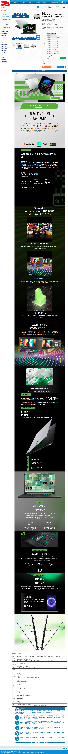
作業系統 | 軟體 (4, 52)
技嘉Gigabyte (5, 14)
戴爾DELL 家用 (5, 24)
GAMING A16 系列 (6, 16)
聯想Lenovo (5, 22)
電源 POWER (4, 48)
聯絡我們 (45, 2)
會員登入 (53, 2)
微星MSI (4, 12)
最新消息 (16, 2)
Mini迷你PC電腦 (5, 31)
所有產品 (23, 2)
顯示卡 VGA (4, 46)
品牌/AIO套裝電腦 (5, 33)
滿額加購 (30, 2)
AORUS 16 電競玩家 (6, 19)
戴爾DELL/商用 (5, 26)
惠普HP (4, 29)
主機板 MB (4, 37)
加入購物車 (47, 67)
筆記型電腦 (4, 10)
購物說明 (58, 2)
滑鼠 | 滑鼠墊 (4, 59)
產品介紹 (37, 70)
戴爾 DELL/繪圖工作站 (6, 27)
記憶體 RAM (4, 42)
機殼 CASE (4, 50)
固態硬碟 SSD (4, 44)
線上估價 (38, 2)
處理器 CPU (4, 35)
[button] (14, 45)
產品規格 (43, 70)
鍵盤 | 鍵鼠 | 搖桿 (5, 57)
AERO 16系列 (5, 17)
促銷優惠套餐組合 (5, 61)
